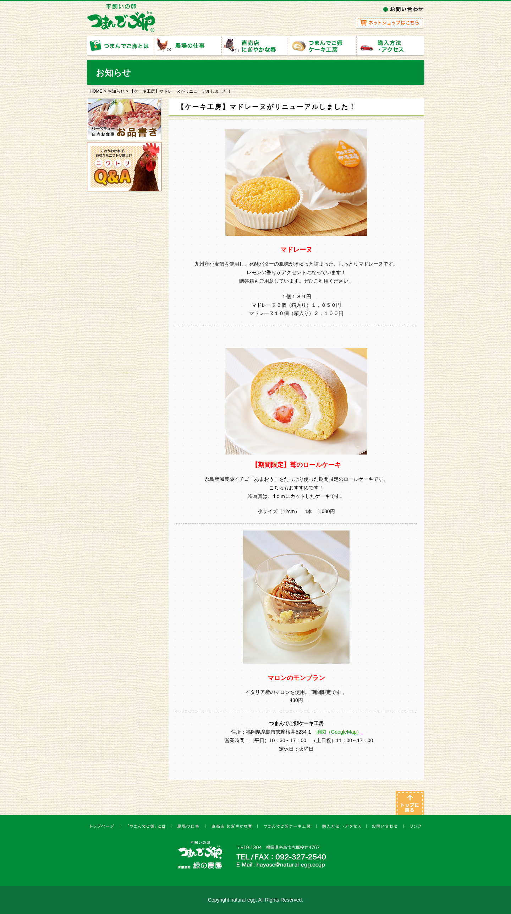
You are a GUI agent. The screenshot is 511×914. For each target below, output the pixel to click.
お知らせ (116, 91)
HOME (96, 91)
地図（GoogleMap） (339, 732)
